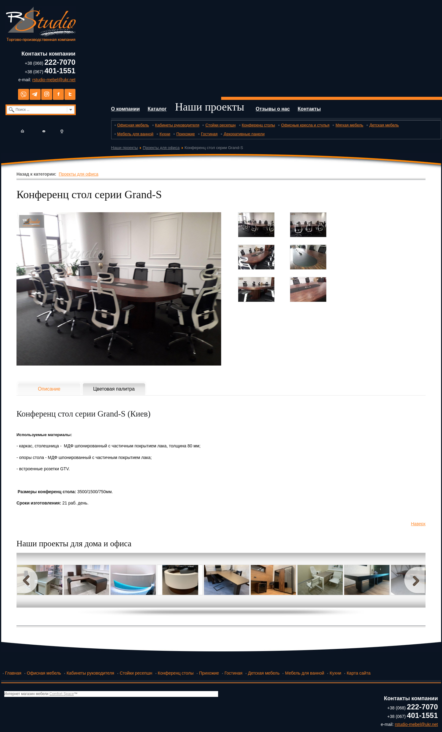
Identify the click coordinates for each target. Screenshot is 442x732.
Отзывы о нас (273, 108)
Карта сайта (359, 673)
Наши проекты (209, 107)
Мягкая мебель (349, 125)
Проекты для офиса (161, 147)
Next (414, 580)
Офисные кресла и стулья (305, 125)
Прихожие (185, 134)
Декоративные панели (244, 134)
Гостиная (209, 134)
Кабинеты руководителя (177, 125)
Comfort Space (61, 694)
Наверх (418, 523)
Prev (27, 580)
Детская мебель (384, 125)
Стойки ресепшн (220, 125)
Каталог (157, 108)
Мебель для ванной (135, 134)
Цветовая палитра (114, 388)
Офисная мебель (133, 125)
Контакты (309, 108)
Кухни (164, 134)
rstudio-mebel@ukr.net (53, 79)
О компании (125, 108)
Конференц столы (258, 125)
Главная (13, 673)
